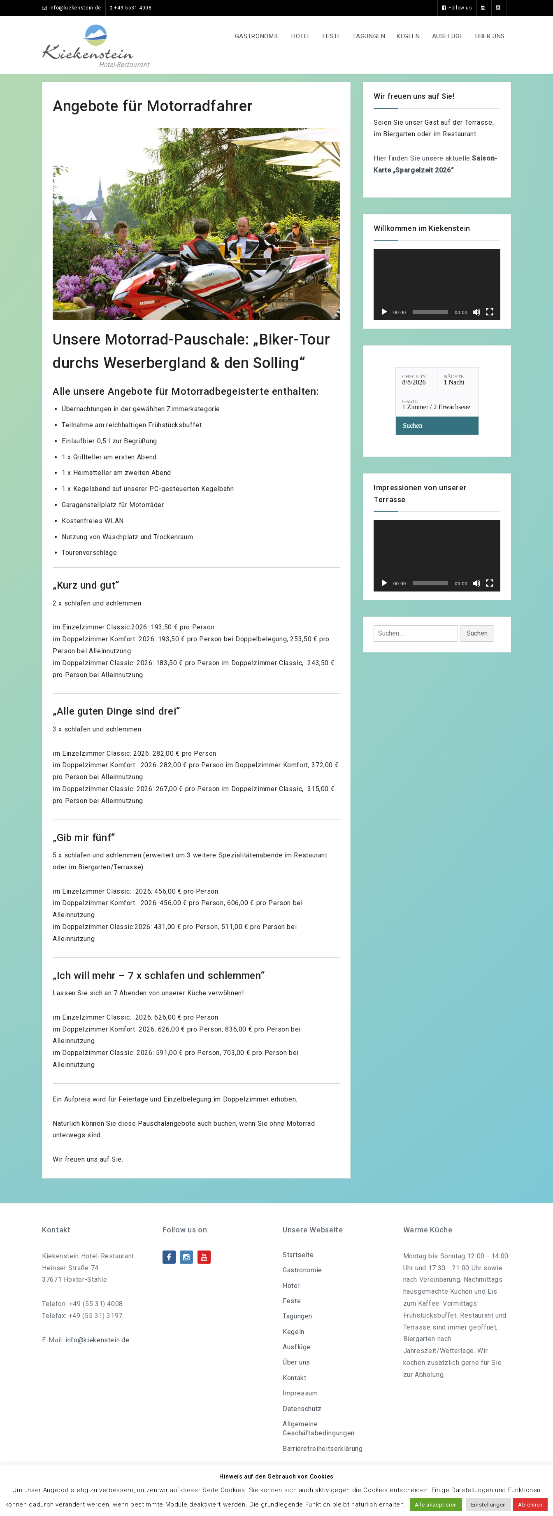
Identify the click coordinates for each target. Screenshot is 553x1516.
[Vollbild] (490, 312)
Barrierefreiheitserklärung (323, 1449)
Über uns (489, 36)
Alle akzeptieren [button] (436, 1505)
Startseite (298, 1255)
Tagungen (361, 36)
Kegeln (403, 36)
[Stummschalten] (476, 312)
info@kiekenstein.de (97, 1340)
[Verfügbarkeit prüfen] (437, 426)
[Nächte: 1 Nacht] (458, 380)
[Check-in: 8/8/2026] (416, 380)
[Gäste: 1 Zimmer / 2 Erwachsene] (437, 404)
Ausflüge (444, 36)
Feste (321, 36)
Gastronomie (242, 36)
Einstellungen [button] (488, 1505)
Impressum (300, 1393)
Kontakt (294, 1378)
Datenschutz (302, 1409)
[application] (437, 284)
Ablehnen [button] (530, 1505)
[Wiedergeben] (384, 312)
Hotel (288, 36)
